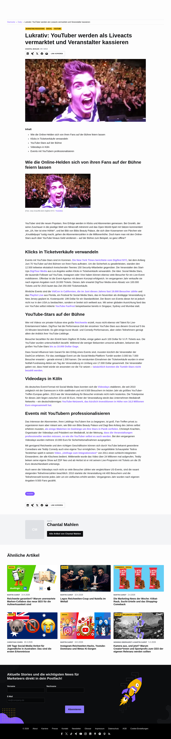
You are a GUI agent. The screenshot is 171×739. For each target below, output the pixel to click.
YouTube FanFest (65, 306)
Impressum (99, 729)
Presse (55, 729)
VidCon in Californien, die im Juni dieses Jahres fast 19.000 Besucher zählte (95, 291)
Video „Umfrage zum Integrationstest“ (76, 453)
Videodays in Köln (40, 147)
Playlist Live (36, 295)
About (35, 729)
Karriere (44, 729)
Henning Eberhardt (123, 642)
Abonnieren (74, 709)
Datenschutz (113, 729)
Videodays (104, 387)
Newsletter (76, 729)
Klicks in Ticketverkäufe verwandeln (49, 138)
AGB (125, 729)
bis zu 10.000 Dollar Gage (64, 346)
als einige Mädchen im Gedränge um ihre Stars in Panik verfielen (81, 429)
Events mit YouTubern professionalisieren (52, 151)
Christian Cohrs (15, 642)
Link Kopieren (57, 53)
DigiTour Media (38, 271)
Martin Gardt (13, 595)
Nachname (51, 686)
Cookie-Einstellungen (139, 729)
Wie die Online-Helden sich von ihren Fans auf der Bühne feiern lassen (68, 134)
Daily (20, 22)
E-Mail (10, 696)
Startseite (11, 22)
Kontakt (65, 729)
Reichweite (81, 322)
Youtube (59, 211)
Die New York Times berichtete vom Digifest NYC (99, 260)
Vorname (11, 686)
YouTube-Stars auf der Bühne (46, 143)
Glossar (88, 729)
